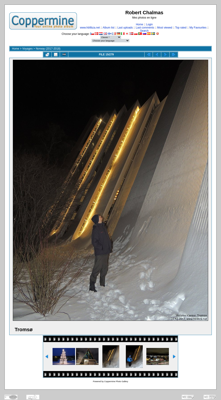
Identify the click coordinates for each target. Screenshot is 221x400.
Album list (108, 27)
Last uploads (125, 27)
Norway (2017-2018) (48, 48)
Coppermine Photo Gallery (116, 381)
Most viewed (164, 27)
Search (144, 30)
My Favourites (197, 27)
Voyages (27, 48)
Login (149, 24)
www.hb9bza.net (90, 27)
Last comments (145, 27)
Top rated (180, 27)
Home (139, 24)
